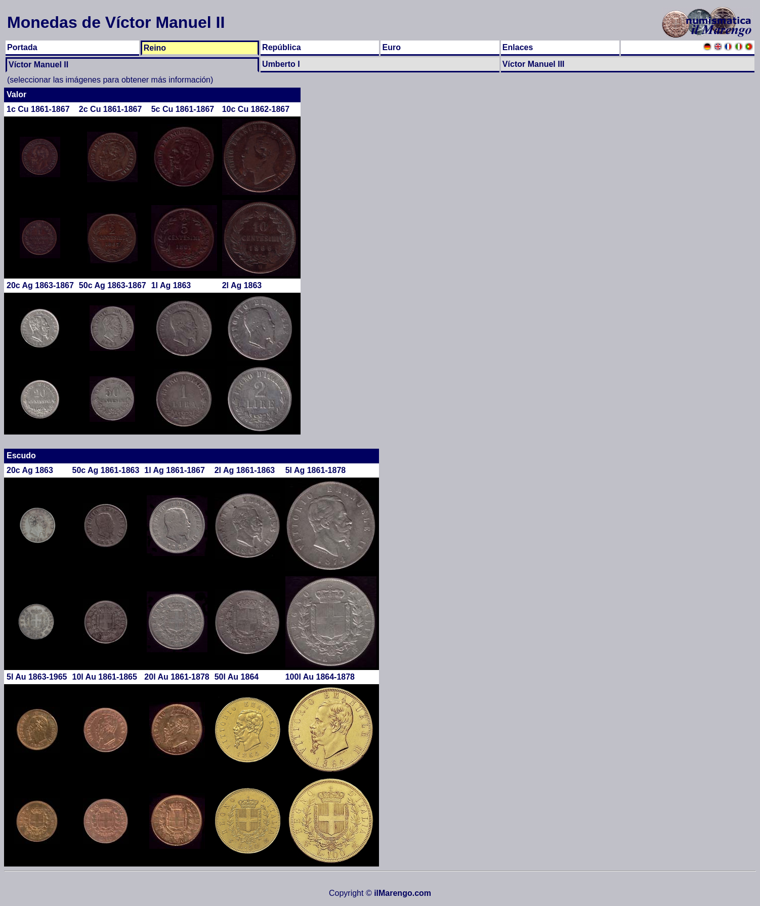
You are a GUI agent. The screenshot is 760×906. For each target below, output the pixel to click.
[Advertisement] (715, 239)
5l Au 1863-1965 (37, 677)
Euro (391, 47)
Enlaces (517, 47)
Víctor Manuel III (533, 64)
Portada (22, 47)
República (281, 47)
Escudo (21, 455)
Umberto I (281, 64)
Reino (155, 48)
